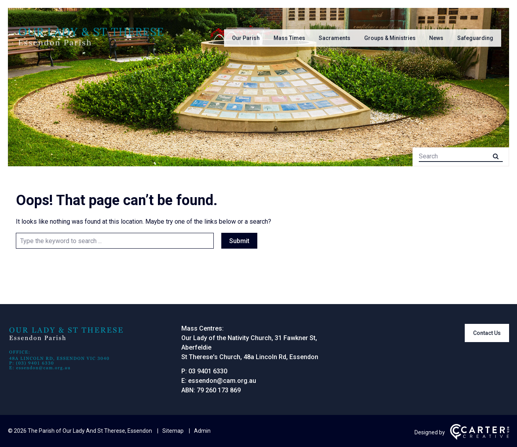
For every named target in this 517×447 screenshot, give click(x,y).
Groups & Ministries (390, 38)
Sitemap (173, 431)
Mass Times (289, 38)
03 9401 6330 (207, 371)
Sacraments (334, 38)
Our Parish (246, 38)
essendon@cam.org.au (222, 380)
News (436, 38)
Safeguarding (475, 38)
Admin (202, 431)
